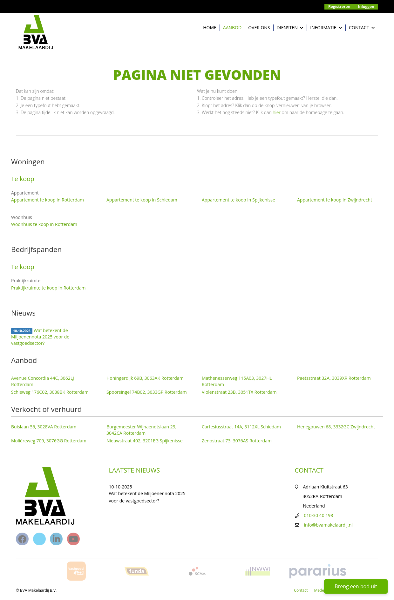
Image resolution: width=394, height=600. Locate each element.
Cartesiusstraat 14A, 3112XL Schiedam (241, 427)
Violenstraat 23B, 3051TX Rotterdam (239, 392)
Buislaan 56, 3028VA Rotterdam (43, 427)
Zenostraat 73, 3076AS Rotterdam (237, 441)
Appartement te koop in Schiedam (141, 200)
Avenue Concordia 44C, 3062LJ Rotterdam (42, 381)
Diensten (290, 27)
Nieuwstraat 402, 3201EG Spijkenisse (144, 441)
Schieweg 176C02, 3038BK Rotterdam (50, 392)
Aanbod (232, 27)
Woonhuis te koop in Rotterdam (44, 224)
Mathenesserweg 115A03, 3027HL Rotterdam (237, 381)
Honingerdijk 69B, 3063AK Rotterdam (145, 378)
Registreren (339, 6)
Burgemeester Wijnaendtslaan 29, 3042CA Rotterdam (141, 430)
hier (277, 112)
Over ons (259, 27)
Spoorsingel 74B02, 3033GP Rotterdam (146, 392)
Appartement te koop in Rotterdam (47, 200)
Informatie (326, 27)
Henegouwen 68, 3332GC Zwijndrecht (336, 427)
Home (209, 27)
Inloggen (366, 6)
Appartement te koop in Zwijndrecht (334, 200)
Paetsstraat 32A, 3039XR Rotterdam (334, 378)
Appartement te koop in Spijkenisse (238, 200)
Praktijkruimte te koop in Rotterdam (48, 288)
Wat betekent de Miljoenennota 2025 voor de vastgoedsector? (40, 336)
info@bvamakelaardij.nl (328, 525)
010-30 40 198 (318, 515)
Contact (362, 27)
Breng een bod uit (356, 586)
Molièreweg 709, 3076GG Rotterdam (48, 441)
